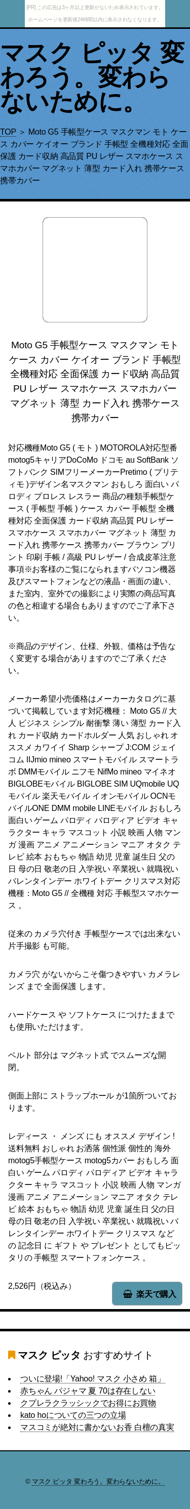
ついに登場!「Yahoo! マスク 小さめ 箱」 (92, 1378)
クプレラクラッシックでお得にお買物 (88, 1403)
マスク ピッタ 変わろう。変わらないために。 (92, 77)
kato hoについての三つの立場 (73, 1415)
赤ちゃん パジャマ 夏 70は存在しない (87, 1390)
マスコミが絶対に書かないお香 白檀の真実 (97, 1427)
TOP (8, 132)
